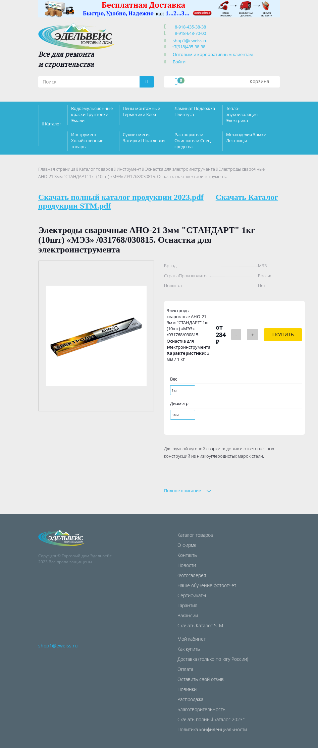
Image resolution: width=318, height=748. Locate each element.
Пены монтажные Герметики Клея (141, 111)
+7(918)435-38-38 (188, 47)
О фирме (187, 545)
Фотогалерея (191, 575)
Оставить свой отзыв (200, 679)
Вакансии (187, 615)
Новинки (187, 689)
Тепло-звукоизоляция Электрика (242, 114)
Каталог (53, 124)
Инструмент (129, 169)
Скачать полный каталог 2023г (211, 719)
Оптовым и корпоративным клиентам (213, 54)
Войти (179, 62)
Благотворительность (201, 709)
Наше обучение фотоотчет (206, 585)
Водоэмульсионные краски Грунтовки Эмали (92, 114)
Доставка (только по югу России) (212, 659)
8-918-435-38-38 (189, 27)
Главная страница (56, 169)
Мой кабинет (191, 639)
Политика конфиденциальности (212, 729)
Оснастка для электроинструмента (180, 169)
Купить (283, 334)
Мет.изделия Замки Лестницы (246, 137)
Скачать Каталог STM (200, 625)
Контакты (187, 555)
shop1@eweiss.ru (190, 41)
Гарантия (187, 605)
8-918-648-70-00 (189, 33)
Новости (186, 565)
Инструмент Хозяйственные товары (87, 140)
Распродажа (190, 699)
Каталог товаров (96, 169)
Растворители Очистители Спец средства (192, 140)
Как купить (188, 649)
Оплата (185, 669)
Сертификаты (191, 595)
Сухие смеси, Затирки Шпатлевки (144, 137)
